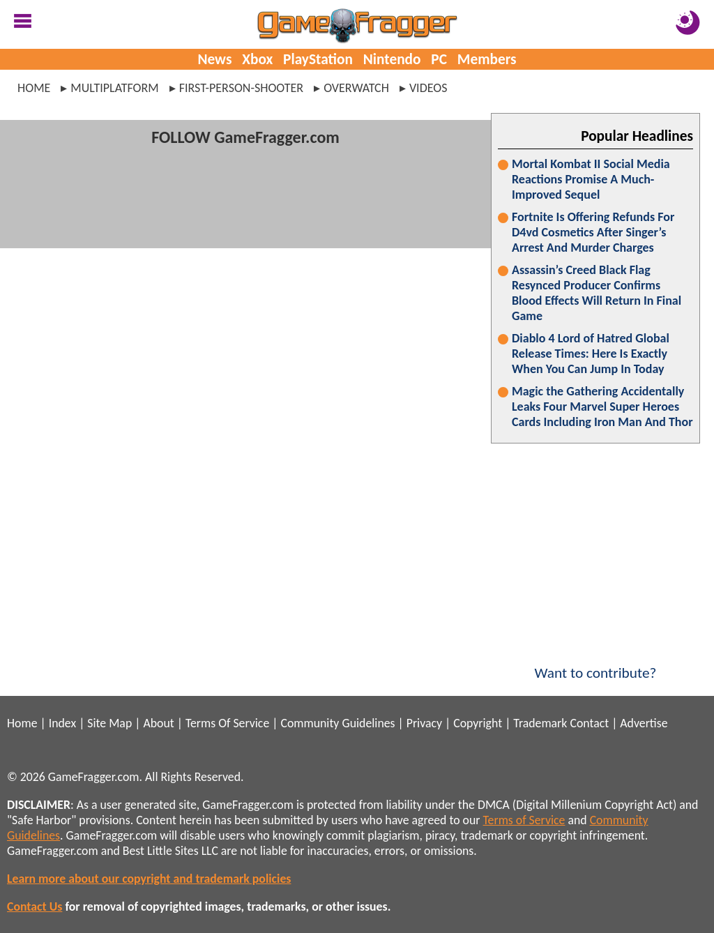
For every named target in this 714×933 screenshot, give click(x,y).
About (158, 723)
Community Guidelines (337, 723)
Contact (589, 723)
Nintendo (392, 59)
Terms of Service (524, 820)
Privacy (424, 723)
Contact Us (34, 906)
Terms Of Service (227, 723)
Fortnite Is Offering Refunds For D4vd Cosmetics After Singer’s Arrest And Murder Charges (593, 232)
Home (33, 88)
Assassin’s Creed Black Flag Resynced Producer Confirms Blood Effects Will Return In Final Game (596, 293)
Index (62, 723)
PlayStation (318, 59)
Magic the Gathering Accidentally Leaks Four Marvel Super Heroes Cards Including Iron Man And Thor (602, 407)
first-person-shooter (241, 88)
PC (439, 59)
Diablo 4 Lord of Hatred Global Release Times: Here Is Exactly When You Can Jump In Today (590, 354)
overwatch (356, 88)
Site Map (109, 723)
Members (487, 59)
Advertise (643, 723)
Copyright (477, 723)
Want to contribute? (595, 664)
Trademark (540, 723)
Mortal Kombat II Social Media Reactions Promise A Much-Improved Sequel (591, 179)
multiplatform (114, 88)
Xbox (257, 59)
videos (428, 88)
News (214, 59)
